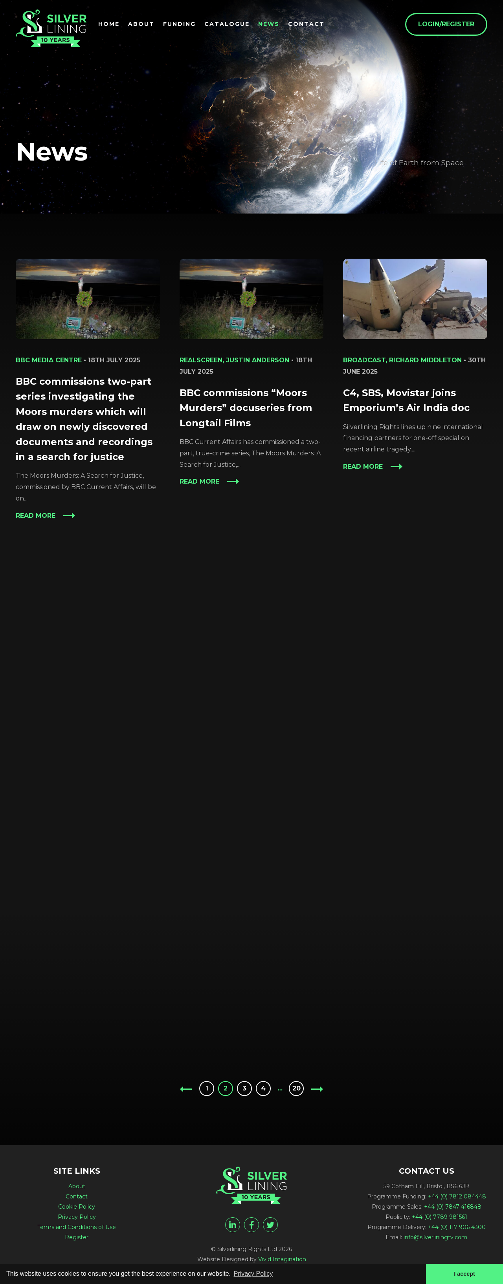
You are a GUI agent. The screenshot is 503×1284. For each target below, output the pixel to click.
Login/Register (446, 24)
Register (76, 1237)
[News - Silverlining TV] (51, 28)
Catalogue (227, 24)
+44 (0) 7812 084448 (457, 1196)
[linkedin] (232, 1224)
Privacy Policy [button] (253, 1273)
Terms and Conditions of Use (76, 1227)
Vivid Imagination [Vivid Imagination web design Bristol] (282, 1259)
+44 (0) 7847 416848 (452, 1206)
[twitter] (270, 1224)
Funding (179, 24)
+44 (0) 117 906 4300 (457, 1227)
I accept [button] (464, 1274)
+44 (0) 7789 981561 (439, 1216)
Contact (306, 24)
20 (296, 1088)
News (268, 24)
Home (108, 24)
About (141, 24)
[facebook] (251, 1224)
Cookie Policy (76, 1206)
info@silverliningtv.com (435, 1237)
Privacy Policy (77, 1216)
